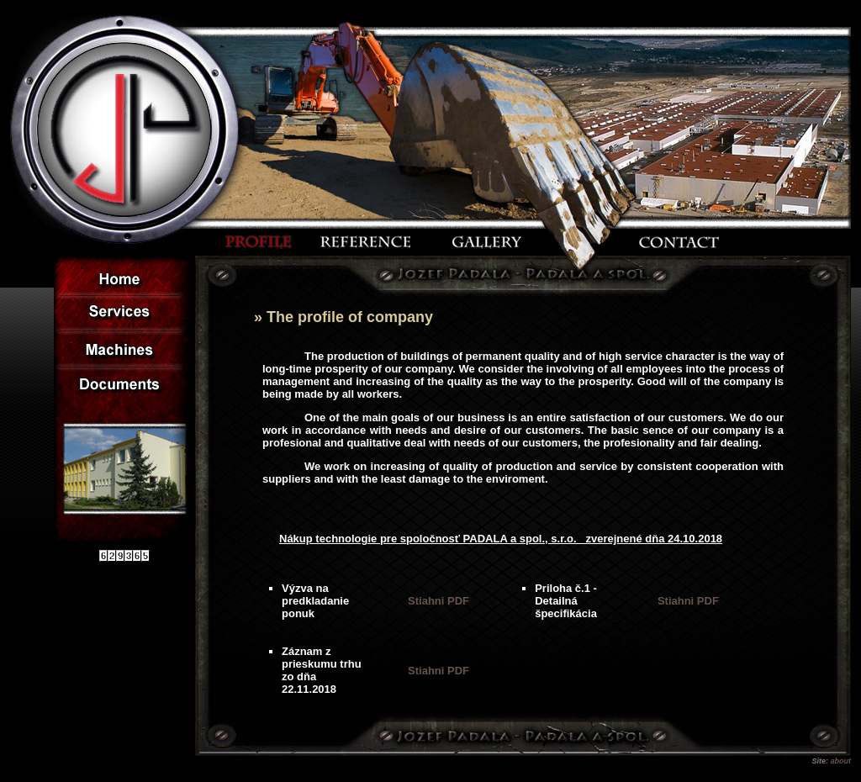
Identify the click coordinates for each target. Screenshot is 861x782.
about (841, 761)
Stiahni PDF (438, 600)
